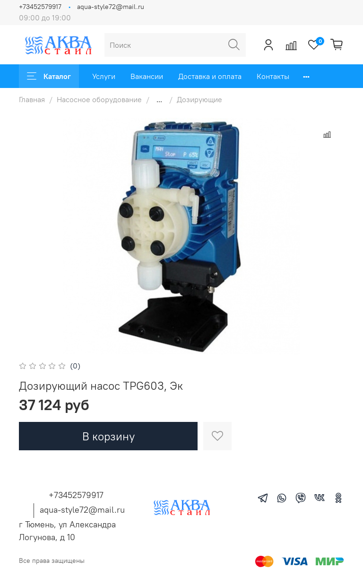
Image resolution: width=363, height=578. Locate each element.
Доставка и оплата (210, 76)
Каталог (49, 76)
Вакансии (146, 76)
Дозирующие (199, 99)
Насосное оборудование (99, 99)
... (159, 99)
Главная (32, 99)
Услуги (103, 76)
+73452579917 (40, 6)
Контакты (273, 76)
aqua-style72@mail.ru (110, 6)
